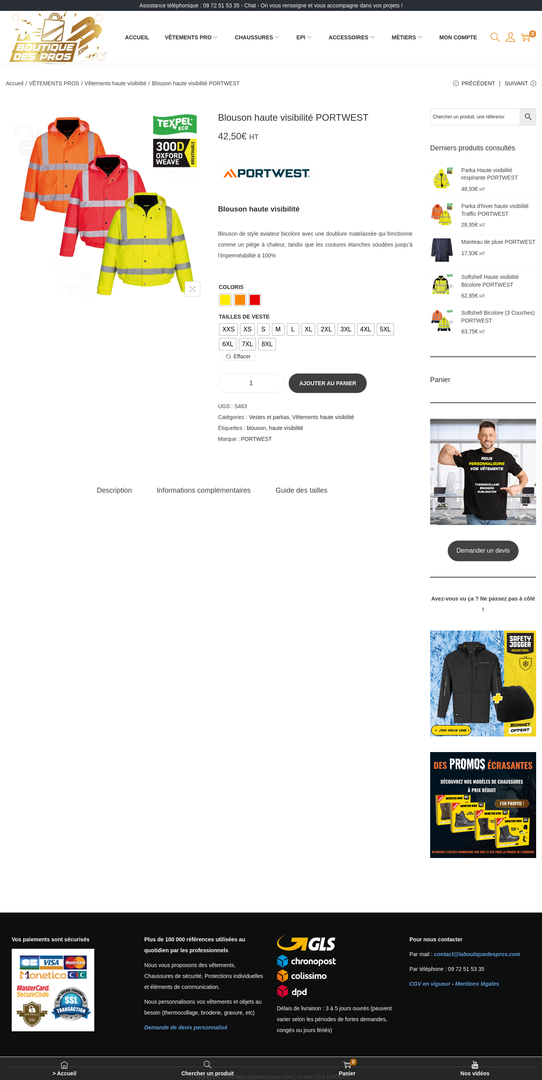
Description (114, 490)
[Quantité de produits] (251, 383)
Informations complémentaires (204, 490)
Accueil (14, 83)
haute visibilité (286, 428)
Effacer (238, 356)
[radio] (225, 300)
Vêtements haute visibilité (116, 83)
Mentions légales (477, 984)
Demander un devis (483, 550)
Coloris (231, 287)
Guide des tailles (301, 490)
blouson (256, 428)
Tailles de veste (244, 317)
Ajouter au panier (327, 383)
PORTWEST (256, 439)
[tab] (114, 490)
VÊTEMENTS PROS (54, 83)
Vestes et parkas (269, 417)
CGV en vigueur (430, 984)
